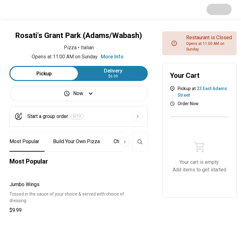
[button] (78, 197)
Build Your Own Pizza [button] (76, 141)
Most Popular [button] (24, 141)
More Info (112, 57)
